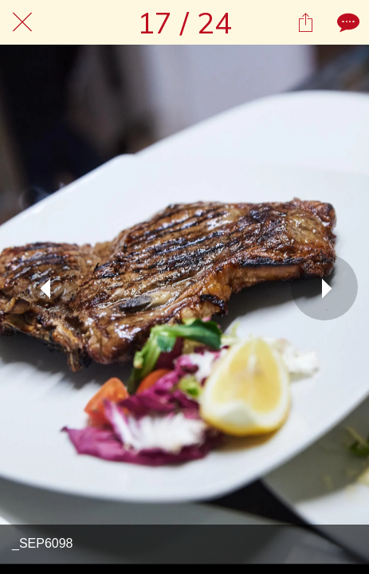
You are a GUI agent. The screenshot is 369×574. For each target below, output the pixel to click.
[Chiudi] (22, 22)
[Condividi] (305, 22)
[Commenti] (347, 22)
